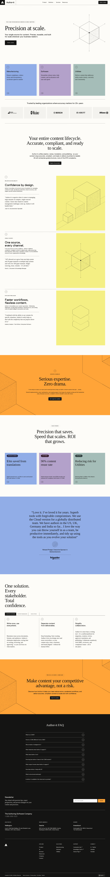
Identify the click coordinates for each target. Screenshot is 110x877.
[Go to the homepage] (6, 845)
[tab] (10, 614)
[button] (51, 2)
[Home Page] (8, 2)
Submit (101, 800)
